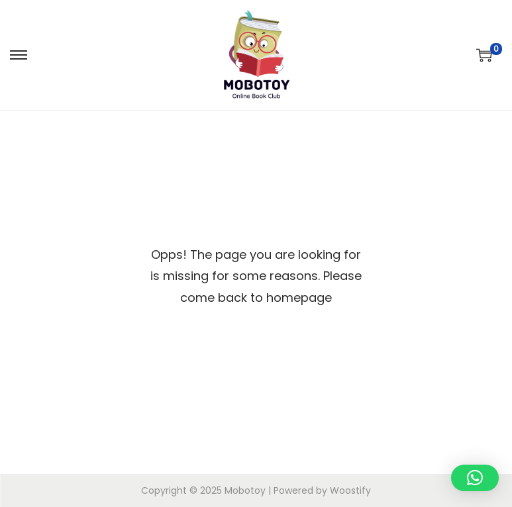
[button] (475, 478)
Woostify (350, 490)
